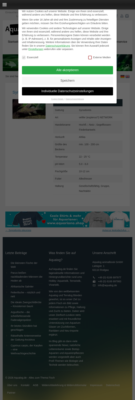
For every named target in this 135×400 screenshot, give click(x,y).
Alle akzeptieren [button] (67, 70)
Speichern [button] (68, 80)
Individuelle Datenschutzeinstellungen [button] (67, 91)
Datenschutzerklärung (58, 45)
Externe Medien (99, 57)
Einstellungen (35, 49)
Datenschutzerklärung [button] (75, 99)
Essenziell (30, 57)
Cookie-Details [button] (57, 99)
